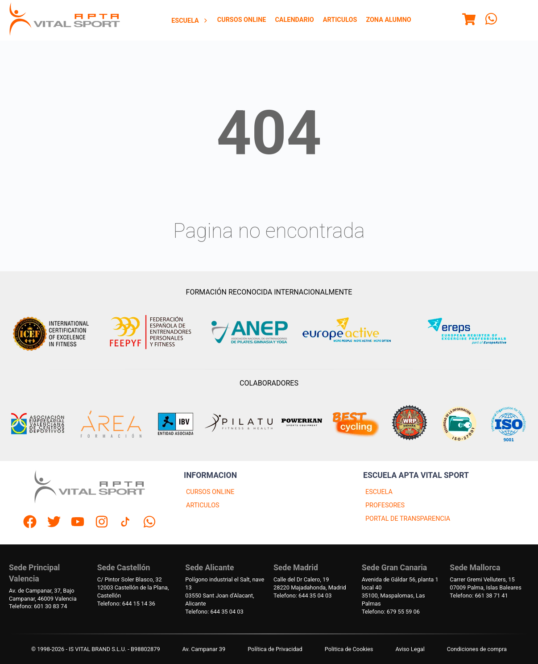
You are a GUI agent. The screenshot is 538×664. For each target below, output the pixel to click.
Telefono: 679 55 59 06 (391, 611)
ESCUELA (379, 492)
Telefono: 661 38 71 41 (479, 595)
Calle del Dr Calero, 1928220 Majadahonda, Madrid (309, 583)
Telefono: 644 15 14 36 (126, 603)
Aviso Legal (409, 649)
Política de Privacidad (275, 649)
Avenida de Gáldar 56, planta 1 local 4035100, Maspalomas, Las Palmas (400, 591)
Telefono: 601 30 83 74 (38, 606)
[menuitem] (190, 20)
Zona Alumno (388, 20)
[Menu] (468, 20)
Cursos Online (241, 20)
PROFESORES (385, 505)
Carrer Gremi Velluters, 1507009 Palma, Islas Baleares (485, 583)
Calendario (294, 20)
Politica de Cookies (349, 649)
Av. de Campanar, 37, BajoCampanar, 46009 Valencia (43, 594)
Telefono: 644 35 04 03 (214, 611)
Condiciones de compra (477, 649)
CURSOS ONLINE (210, 492)
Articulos (340, 20)
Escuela (189, 21)
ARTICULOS (202, 505)
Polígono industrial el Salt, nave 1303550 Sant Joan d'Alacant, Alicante (224, 591)
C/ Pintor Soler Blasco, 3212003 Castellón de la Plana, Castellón (133, 587)
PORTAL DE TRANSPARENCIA (407, 519)
